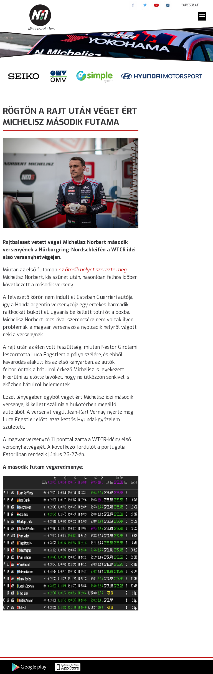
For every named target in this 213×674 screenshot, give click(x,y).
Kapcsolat (189, 5)
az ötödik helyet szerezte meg (92, 269)
